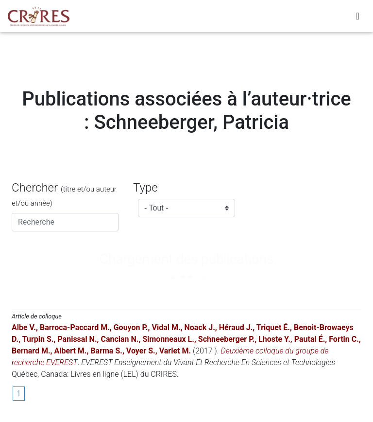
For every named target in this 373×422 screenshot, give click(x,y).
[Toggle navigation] (357, 18)
